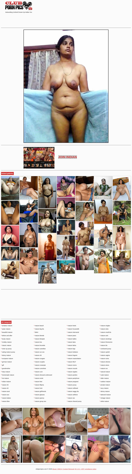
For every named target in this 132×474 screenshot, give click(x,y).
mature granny (39, 398)
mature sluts (104, 329)
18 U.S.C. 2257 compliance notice (85, 469)
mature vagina (105, 355)
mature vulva (104, 358)
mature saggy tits (73, 391)
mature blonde (39, 335)
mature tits (103, 345)
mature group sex (40, 401)
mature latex (71, 342)
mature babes (6, 398)
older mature (104, 378)
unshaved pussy (105, 349)
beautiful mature (6, 332)
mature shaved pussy (74, 401)
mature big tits (39, 329)
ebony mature (6, 355)
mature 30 (4, 385)
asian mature (5, 329)
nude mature (104, 375)
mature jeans (71, 335)
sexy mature (104, 388)
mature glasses (39, 395)
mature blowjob (39, 339)
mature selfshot (72, 395)
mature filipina (39, 385)
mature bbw (5, 401)
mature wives (104, 365)
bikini (36, 332)
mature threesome (106, 342)
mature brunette (39, 345)
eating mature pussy (8, 352)
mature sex (71, 398)
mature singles (105, 325)
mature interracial (73, 332)
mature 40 (4, 388)
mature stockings (105, 339)
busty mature (5, 339)
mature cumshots (40, 368)
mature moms (72, 365)
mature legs (71, 349)
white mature (104, 401)
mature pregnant (72, 381)
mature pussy (71, 385)
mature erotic (38, 378)
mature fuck (38, 388)
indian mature (6, 381)
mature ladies (71, 339)
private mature (105, 385)
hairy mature (5, 372)
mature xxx (104, 368)
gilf (2, 365)
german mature (6, 362)
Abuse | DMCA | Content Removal (63, 469)
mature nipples (72, 372)
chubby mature (6, 342)
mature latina (71, 345)
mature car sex (39, 352)
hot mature (5, 378)
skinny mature (105, 391)
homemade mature (7, 375)
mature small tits (105, 332)
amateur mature (6, 325)
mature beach (39, 325)
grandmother (5, 368)
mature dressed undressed (43, 375)
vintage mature (105, 398)
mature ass (5, 395)
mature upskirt (105, 352)
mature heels (71, 325)
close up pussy (6, 349)
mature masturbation (74, 358)
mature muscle (72, 368)
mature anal (5, 391)
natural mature (105, 372)
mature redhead (72, 388)
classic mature (6, 345)
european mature (7, 358)
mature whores (105, 362)
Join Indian (67, 157)
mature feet (38, 381)
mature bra (38, 342)
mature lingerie (72, 355)
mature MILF (71, 362)
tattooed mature (105, 395)
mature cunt (38, 372)
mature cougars (39, 358)
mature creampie (40, 365)
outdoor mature (105, 381)
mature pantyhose (73, 378)
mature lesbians (72, 352)
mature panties (72, 375)
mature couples (39, 362)
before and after (6, 335)
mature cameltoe (40, 349)
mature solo (104, 335)
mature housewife (73, 329)
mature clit (38, 355)
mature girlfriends (40, 391)
